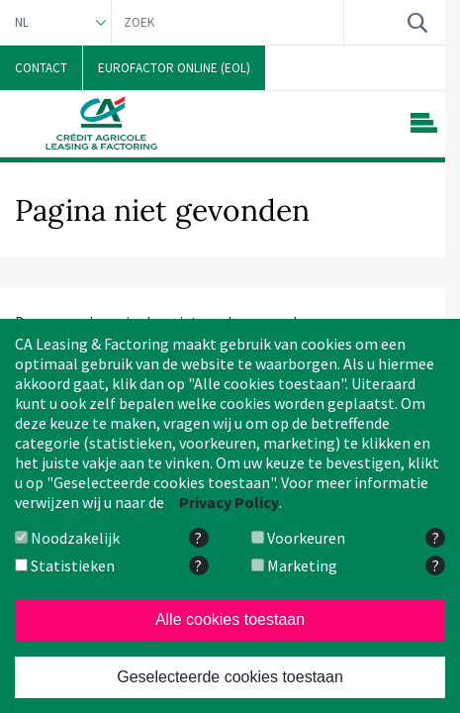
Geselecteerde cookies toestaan (230, 676)
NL (22, 22)
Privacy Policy (229, 502)
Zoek (417, 22)
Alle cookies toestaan (230, 619)
